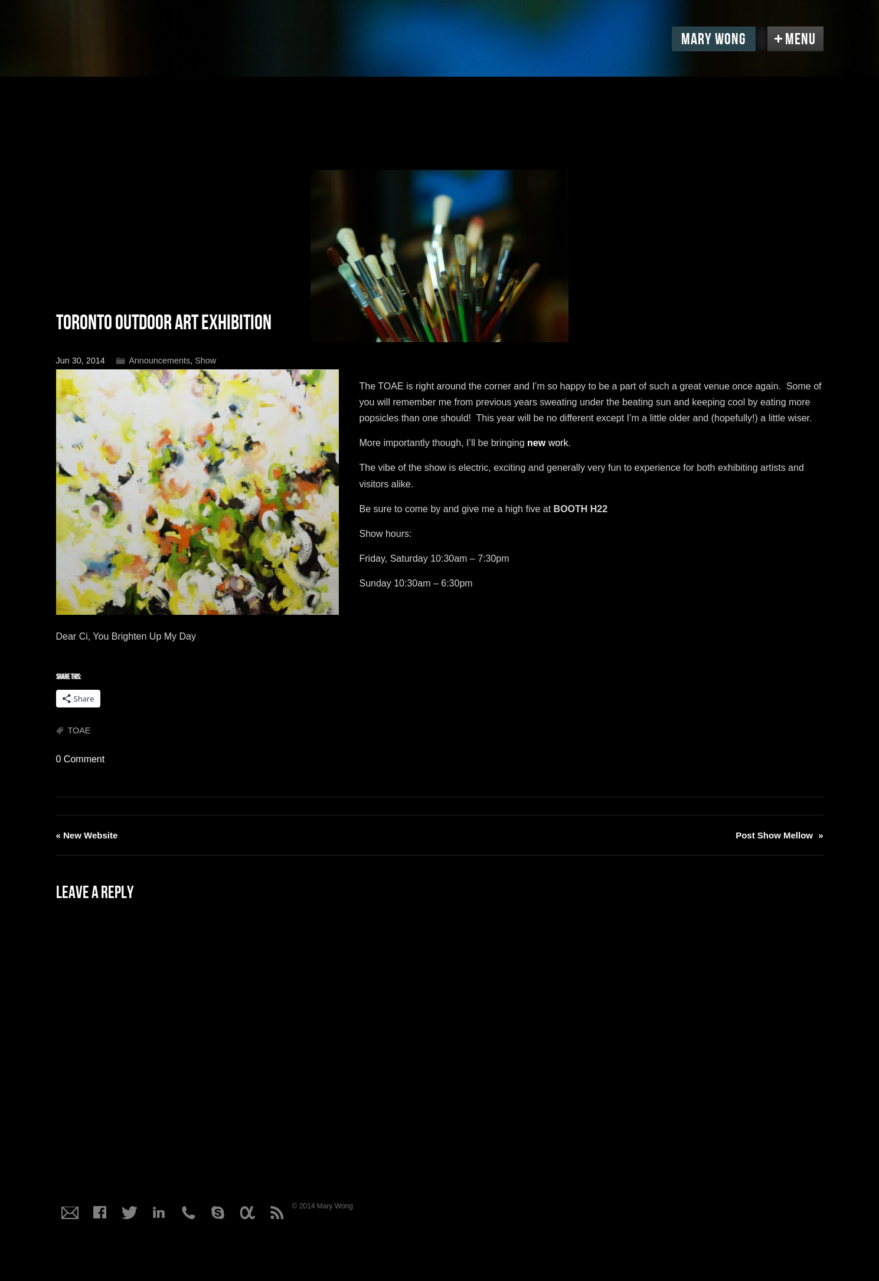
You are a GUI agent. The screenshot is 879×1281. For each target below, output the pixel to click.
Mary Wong (713, 39)
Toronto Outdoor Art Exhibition (164, 323)
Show (205, 360)
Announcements (159, 360)
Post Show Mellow (779, 835)
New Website (87, 835)
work (547, 443)
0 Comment (80, 759)
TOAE (79, 730)
